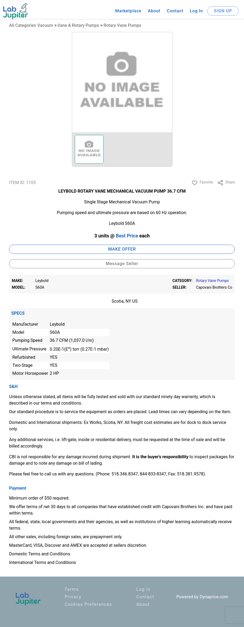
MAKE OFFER (122, 249)
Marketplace (128, 10)
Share (226, 182)
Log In (196, 10)
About (154, 10)
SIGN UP (223, 10)
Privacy (73, 596)
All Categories (22, 25)
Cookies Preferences (88, 604)
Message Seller (122, 263)
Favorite (202, 182)
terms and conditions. (61, 403)
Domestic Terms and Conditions (39, 553)
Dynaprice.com (213, 596)
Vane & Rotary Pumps (78, 25)
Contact (175, 10)
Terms (72, 589)
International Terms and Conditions (42, 562)
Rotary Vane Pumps (122, 25)
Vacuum (45, 25)
